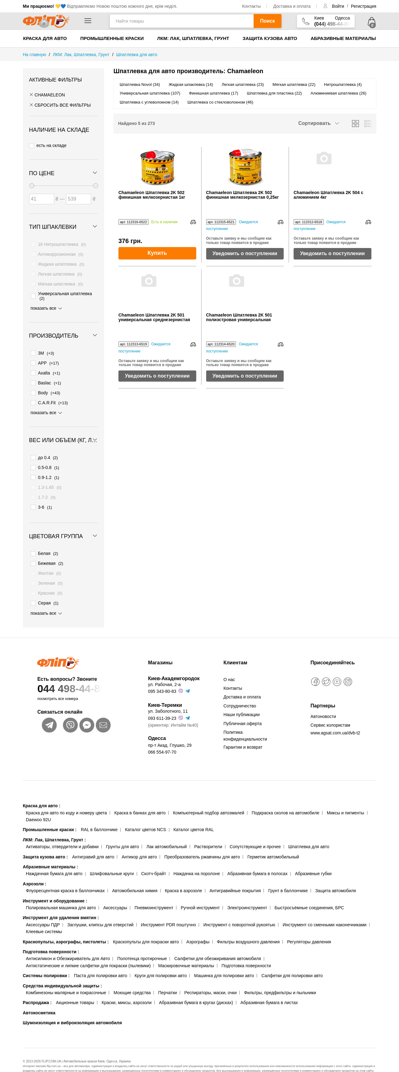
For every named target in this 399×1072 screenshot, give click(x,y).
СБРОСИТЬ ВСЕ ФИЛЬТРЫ (60, 105)
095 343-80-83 (162, 674)
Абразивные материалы (343, 38)
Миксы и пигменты (345, 796)
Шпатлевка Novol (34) (140, 84)
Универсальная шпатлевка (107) (150, 93)
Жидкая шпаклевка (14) (191, 84)
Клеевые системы (44, 915)
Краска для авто (45, 38)
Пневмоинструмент (154, 891)
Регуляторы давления (309, 925)
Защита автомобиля (335, 874)
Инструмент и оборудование (55, 884)
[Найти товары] (181, 21)
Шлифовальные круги (112, 857)
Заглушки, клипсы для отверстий (100, 908)
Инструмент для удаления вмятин (61, 901)
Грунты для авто (122, 830)
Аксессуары (115, 891)
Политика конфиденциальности (245, 719)
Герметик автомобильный (273, 840)
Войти (338, 6)
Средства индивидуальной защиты (62, 969)
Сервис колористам (330, 708)
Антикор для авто (139, 840)
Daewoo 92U (38, 803)
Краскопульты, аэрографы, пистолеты (66, 925)
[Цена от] (41, 195)
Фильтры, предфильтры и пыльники (280, 976)
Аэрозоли (35, 867)
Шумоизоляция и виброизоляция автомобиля (72, 1006)
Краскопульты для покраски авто (146, 925)
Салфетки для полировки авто (292, 959)
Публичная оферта (243, 706)
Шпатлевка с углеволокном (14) (149, 102)
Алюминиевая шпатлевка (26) (338, 93)
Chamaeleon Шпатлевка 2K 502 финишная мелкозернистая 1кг (151, 195)
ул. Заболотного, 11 (168, 694)
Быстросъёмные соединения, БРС (309, 891)
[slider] (31, 181)
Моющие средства (132, 976)
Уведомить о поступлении (244, 253)
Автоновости (323, 700)
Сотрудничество (240, 689)
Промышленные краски (112, 38)
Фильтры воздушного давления (248, 925)
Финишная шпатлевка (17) (213, 93)
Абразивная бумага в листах (269, 986)
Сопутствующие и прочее (255, 830)
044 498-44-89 (80, 672)
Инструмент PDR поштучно (168, 908)
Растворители (208, 830)
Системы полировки (46, 959)
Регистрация (363, 6)
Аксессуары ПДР (43, 908)
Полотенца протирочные (142, 942)
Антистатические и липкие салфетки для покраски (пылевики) (88, 949)
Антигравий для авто (93, 840)
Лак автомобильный (166, 830)
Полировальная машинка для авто (61, 891)
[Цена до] (78, 195)
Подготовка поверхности (51, 935)
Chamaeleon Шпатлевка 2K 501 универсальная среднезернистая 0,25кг (154, 317)
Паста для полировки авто (100, 959)
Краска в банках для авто (140, 796)
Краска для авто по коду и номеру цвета (66, 796)
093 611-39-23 (162, 701)
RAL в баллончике (99, 813)
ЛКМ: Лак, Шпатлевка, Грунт (193, 38)
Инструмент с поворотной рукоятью (239, 908)
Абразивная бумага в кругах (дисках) (196, 986)
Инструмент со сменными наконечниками (324, 908)
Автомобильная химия (134, 874)
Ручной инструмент (200, 891)
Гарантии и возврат (243, 730)
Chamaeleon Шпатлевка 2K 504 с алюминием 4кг (328, 195)
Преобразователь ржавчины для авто (202, 840)
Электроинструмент (247, 891)
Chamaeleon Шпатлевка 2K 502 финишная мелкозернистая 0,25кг (242, 195)
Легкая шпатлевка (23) (243, 84)
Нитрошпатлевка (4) (343, 84)
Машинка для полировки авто (224, 959)
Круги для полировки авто (161, 959)
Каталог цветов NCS (145, 813)
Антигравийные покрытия (235, 874)
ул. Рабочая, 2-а (164, 668)
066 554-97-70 (162, 735)
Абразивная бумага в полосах (257, 857)
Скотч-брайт (153, 857)
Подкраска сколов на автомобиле (285, 796)
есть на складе (48, 144)
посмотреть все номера (57, 682)
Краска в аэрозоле (183, 874)
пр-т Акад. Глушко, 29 (169, 728)
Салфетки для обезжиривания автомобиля (217, 942)
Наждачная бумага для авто (54, 857)
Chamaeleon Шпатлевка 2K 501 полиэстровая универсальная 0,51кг (239, 317)
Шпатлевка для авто (308, 830)
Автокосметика (39, 996)
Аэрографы (198, 925)
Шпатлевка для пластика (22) (274, 93)
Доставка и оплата (292, 6)
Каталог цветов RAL (193, 813)
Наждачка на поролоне (196, 857)
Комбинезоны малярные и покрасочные (66, 976)
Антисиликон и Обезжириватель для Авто (68, 942)
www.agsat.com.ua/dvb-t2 (335, 716)
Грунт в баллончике (288, 874)
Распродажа (37, 986)
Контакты (251, 6)
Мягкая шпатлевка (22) (294, 84)
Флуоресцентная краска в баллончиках (65, 874)
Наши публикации (242, 698)
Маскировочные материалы (186, 949)
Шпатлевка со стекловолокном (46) (220, 102)
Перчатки (167, 976)
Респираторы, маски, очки (210, 976)
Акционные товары (75, 986)
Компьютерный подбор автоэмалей (208, 796)
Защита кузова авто (270, 38)
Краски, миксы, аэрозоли (127, 986)
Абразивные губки (313, 857)
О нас (229, 663)
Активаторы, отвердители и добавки (62, 830)
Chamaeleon (47, 94)
